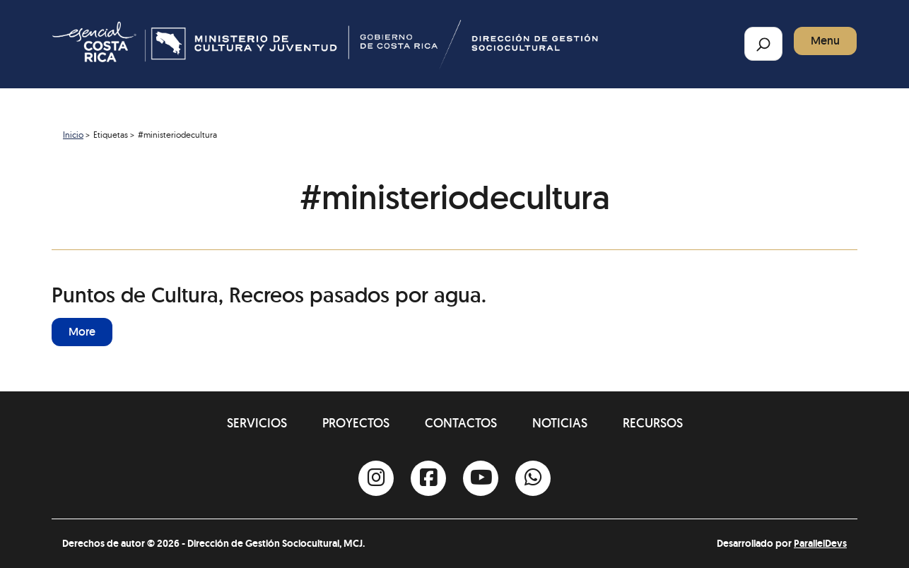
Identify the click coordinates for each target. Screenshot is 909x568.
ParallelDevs (820, 543)
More (82, 331)
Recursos (653, 423)
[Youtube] (480, 478)
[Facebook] (428, 478)
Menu (825, 40)
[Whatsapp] (533, 478)
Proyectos (355, 423)
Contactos (461, 423)
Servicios (257, 423)
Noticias (559, 423)
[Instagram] (376, 478)
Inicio (73, 134)
